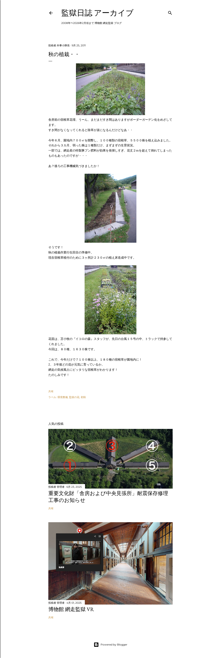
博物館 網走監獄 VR (71, 609)
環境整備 (62, 397)
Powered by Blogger (110, 644)
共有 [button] (51, 391)
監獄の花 (74, 397)
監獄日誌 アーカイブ (97, 13)
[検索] (170, 12)
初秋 (83, 397)
